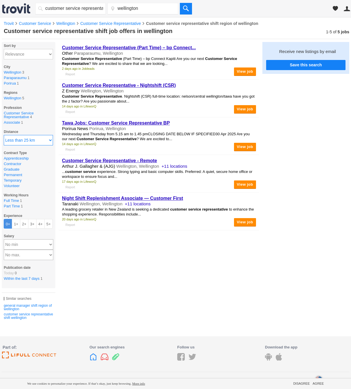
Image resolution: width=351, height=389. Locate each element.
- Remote (109, 160)
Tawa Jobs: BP (116, 122)
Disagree (301, 383)
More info (138, 383)
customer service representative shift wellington (28, 316)
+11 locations (174, 166)
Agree (318, 383)
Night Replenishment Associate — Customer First (122, 198)
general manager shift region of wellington (28, 307)
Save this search (306, 65)
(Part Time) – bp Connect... (129, 47)
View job (245, 71)
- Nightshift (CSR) (119, 85)
